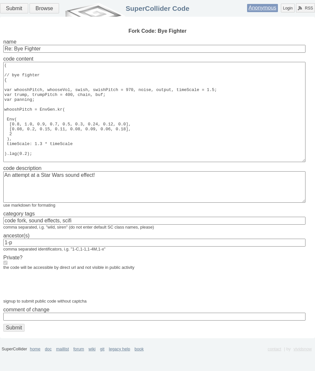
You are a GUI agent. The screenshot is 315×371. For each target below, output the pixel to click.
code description (22, 188)
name (9, 42)
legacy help (119, 368)
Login (287, 8)
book (139, 368)
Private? (13, 277)
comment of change (26, 329)
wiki (92, 368)
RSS (305, 8)
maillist (62, 368)
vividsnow (303, 368)
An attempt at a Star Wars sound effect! (154, 206)
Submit (14, 8)
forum (79, 368)
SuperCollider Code (157, 8)
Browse (44, 8)
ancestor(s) (16, 255)
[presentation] (53, 305)
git (102, 368)
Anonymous (263, 7)
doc (48, 368)
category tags (19, 233)
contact (274, 368)
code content (18, 59)
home (35, 368)
